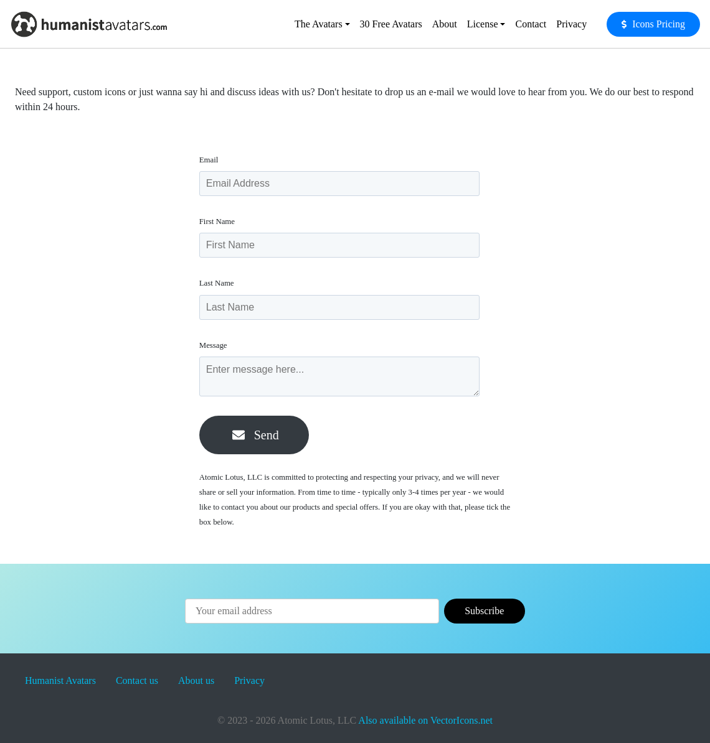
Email (212, 160)
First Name (220, 221)
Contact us (137, 680)
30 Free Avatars (391, 24)
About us (196, 680)
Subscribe (484, 610)
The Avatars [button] (319, 24)
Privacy (571, 24)
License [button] (482, 24)
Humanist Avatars (60, 680)
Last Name (219, 283)
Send (255, 435)
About (444, 24)
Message (216, 345)
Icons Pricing (658, 24)
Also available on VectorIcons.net (425, 720)
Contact (530, 24)
